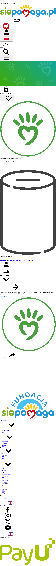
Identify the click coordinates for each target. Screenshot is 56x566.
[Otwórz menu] (6, 58)
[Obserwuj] (7, 98)
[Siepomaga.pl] (28, 16)
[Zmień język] (6, 38)
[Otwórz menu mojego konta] (7, 32)
